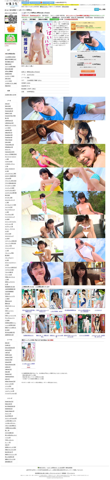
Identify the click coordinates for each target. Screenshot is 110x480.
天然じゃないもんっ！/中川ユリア (42, 311)
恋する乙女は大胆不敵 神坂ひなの (29, 311)
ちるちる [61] (8, 161)
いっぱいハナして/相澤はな (28, 364)
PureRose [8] (8, 137)
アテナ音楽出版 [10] (10, 183)
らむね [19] (8, 178)
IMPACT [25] (8, 113)
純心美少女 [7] (9, 452)
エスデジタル (89, 17)
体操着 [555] (8, 73)
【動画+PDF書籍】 (43, 19)
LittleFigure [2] (9, 120)
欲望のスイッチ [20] (10, 447)
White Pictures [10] (10, 381)
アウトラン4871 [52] (10, 180)
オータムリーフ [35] (10, 205)
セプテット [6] (9, 226)
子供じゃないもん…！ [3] (9, 441)
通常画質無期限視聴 (81, 56)
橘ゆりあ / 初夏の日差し (42, 336)
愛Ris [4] (7, 303)
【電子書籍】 (32, 19)
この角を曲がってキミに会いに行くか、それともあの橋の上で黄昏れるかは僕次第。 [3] (10, 425)
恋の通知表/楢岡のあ (70, 310)
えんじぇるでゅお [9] (10, 418)
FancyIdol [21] (9, 108)
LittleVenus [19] (9, 123)
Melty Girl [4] (8, 404)
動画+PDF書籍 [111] (10, 59)
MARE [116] (8, 355)
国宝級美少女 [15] (10, 286)
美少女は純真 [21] (10, 332)
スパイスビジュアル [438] (10, 218)
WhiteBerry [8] (9, 147)
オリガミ (25, 19)
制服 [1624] (8, 64)
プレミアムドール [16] (9, 259)
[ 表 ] (27, 66)
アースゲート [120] (10, 185)
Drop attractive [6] (10, 347)
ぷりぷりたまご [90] (10, 173)
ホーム (6, 10)
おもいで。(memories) (77, 17)
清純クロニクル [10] (10, 449)
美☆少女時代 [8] (9, 457)
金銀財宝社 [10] (9, 335)
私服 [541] (8, 85)
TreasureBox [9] (9, 144)
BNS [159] (8, 106)
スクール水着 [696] (10, 66)
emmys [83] (8, 350)
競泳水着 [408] (9, 69)
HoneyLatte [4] (9, 111)
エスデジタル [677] (10, 190)
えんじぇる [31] (9, 383)
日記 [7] (7, 445)
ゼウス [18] (8, 233)
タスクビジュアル (99, 17)
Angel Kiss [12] (9, 401)
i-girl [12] (7, 352)
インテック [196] (9, 188)
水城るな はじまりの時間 (56, 336)
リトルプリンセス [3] (10, 393)
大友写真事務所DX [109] (9, 293)
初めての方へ (44, 6)
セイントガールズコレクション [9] (10, 223)
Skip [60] (7, 371)
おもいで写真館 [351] (11, 154)
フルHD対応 (30, 80)
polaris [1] (7, 367)
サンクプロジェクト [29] (10, 211)
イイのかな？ (98, 310)
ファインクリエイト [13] (10, 249)
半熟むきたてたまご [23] (10, 278)
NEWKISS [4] (8, 408)
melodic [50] (8, 130)
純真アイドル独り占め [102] (10, 329)
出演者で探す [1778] (10, 94)
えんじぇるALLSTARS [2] (9, 415)
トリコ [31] (8, 386)
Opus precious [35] (10, 364)
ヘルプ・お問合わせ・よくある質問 (56, 467)
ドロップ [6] (8, 245)
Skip (28, 77)
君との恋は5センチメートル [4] (11, 436)
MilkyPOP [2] (8, 132)
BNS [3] (7, 343)
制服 (36, 80)
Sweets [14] (8, 374)
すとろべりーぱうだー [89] (10, 158)
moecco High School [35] (8, 361)
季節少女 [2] (8, 301)
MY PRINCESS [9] (10, 406)
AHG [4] (7, 103)
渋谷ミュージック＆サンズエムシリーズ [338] (10, 318)
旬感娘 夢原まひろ (28, 335)
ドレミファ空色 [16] (10, 243)
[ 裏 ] (31, 66)
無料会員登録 (65, 6)
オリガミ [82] (8, 197)
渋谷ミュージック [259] (9, 312)
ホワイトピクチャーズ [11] (10, 264)
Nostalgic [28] (8, 135)
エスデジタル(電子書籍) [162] (10, 194)
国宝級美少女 (56, 17)
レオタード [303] (9, 76)
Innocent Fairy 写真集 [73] (10, 117)
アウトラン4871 (65, 17)
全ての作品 (13, 10)
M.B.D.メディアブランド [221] (10, 127)
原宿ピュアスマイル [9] (10, 283)
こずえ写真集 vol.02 (56, 311)
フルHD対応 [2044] (10, 57)
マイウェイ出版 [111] (11, 267)
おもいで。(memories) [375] (9, 151)
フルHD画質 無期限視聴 (84, 64)
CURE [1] (7, 345)
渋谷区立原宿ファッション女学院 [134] (10, 324)
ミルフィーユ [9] (9, 391)
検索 (75, 9)
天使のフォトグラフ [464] (10, 297)
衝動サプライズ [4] (10, 459)
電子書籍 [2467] (9, 61)
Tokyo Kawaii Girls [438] (8, 141)
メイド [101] (8, 81)
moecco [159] (8, 357)
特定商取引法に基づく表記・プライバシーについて (48, 473)
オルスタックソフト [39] (10, 201)
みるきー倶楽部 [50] (10, 176)
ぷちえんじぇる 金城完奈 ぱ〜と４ (98, 336)
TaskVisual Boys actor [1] (9, 378)
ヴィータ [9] (8, 274)
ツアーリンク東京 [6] (10, 241)
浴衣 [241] (8, 78)
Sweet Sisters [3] (9, 411)
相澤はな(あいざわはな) (33, 71)
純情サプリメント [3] (10, 454)
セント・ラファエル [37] (10, 230)
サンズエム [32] (9, 214)
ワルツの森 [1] (9, 272)
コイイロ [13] (8, 207)
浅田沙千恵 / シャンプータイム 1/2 (70, 336)
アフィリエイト (71, 473)
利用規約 (64, 473)
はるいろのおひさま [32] (10, 170)
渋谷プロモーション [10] (10, 307)
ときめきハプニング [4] (10, 165)
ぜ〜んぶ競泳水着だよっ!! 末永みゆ (84, 311)
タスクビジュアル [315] (9, 237)
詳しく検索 (102, 9)
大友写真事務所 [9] (10, 289)
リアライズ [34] (9, 270)
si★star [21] (8, 369)
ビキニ (40, 80)
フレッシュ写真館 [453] (9, 254)
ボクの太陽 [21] (9, 432)
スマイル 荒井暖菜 (84, 335)
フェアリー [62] (9, 388)
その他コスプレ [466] (11, 83)
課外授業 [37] (8, 461)
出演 (23, 71)
